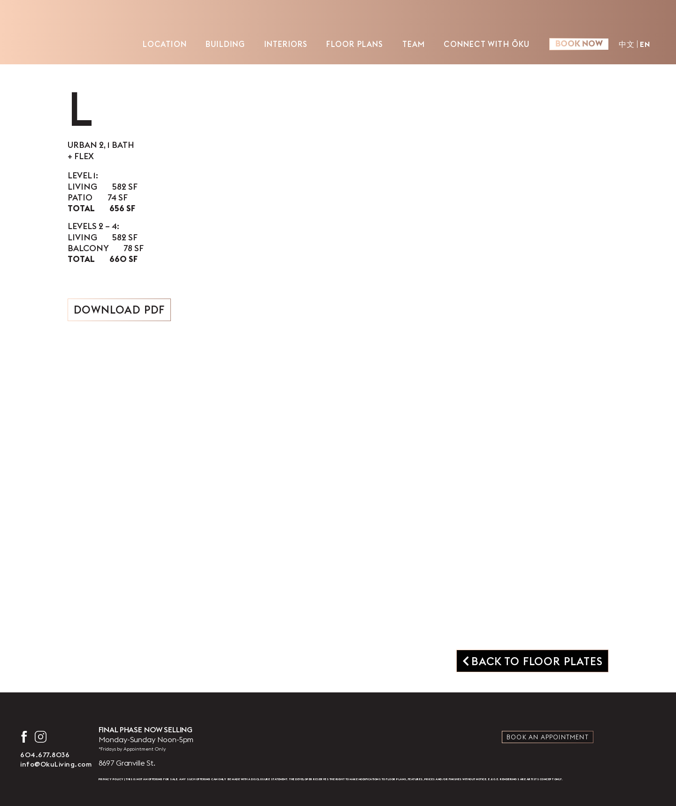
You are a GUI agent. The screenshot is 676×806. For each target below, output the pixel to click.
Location (165, 44)
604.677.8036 (44, 755)
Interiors (286, 44)
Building (226, 44)
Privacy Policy (111, 779)
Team (413, 44)
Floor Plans (354, 44)
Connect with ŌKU (487, 44)
